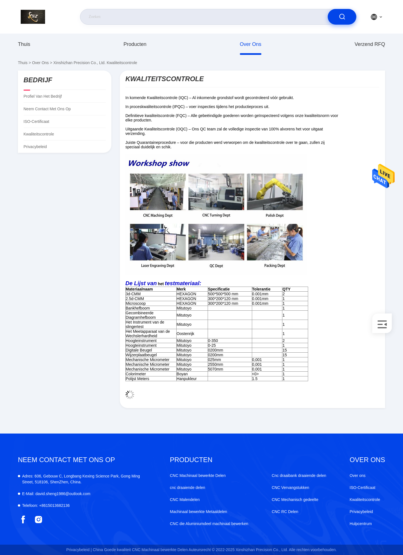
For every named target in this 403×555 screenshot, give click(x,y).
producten (134, 44)
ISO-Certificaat (36, 121)
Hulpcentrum (361, 523)
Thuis (24, 44)
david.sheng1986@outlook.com (56, 493)
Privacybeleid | (79, 549)
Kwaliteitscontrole (365, 499)
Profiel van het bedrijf (43, 96)
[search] (342, 17)
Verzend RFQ (370, 44)
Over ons (250, 44)
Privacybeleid (35, 146)
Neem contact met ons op (47, 109)
